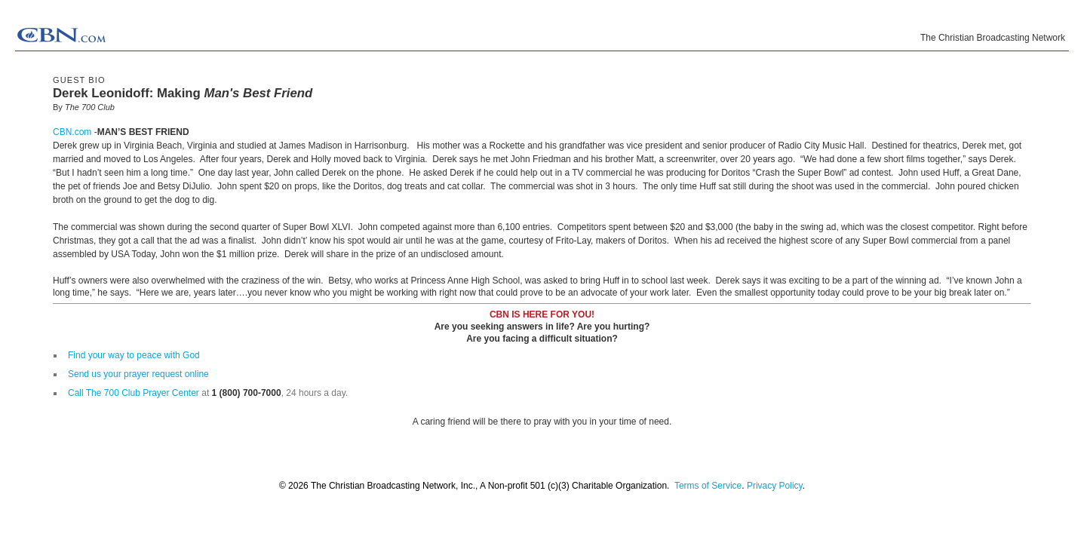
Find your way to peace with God (134, 355)
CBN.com (72, 132)
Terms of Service (708, 485)
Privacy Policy (775, 485)
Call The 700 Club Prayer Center (133, 393)
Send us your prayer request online (138, 374)
